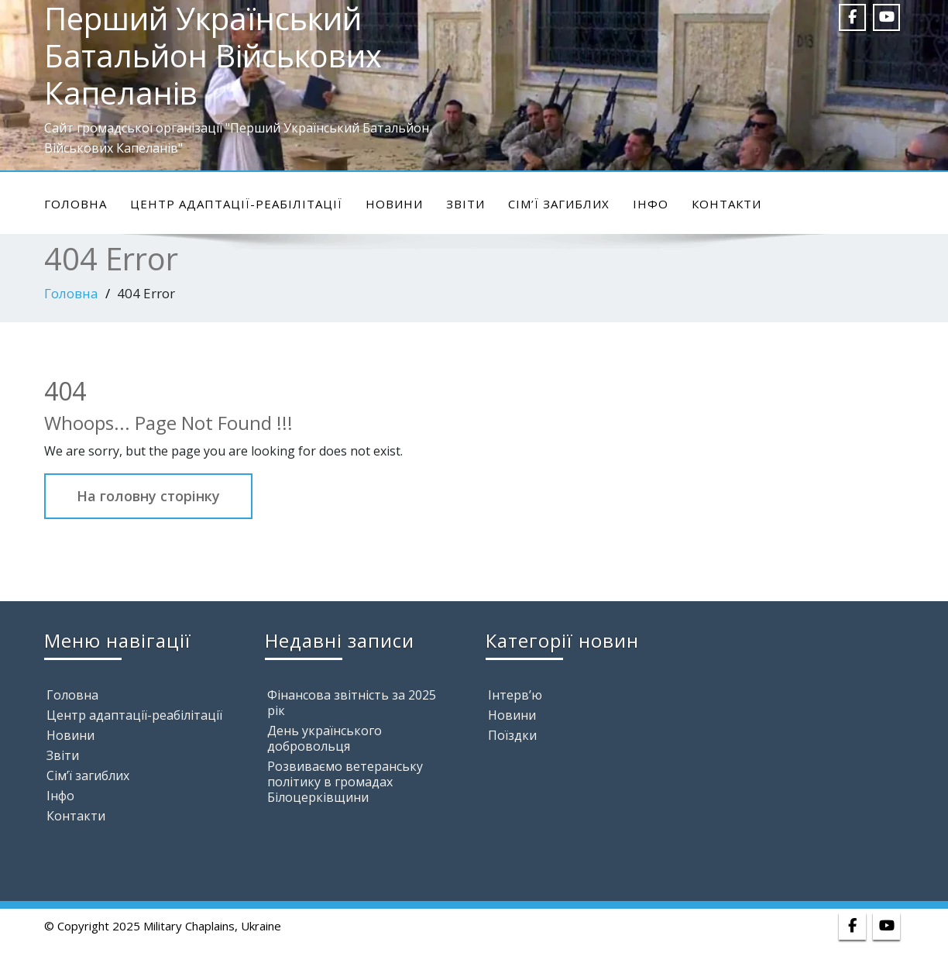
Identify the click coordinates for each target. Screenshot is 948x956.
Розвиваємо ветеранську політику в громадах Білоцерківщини (345, 782)
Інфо (650, 203)
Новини (394, 203)
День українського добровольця (324, 738)
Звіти (465, 203)
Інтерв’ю (515, 694)
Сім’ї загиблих (559, 203)
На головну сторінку (148, 496)
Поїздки (512, 735)
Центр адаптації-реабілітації (236, 203)
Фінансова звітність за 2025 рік (351, 702)
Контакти (726, 203)
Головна (75, 203)
